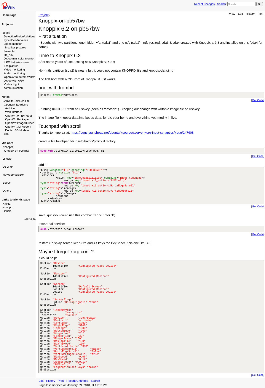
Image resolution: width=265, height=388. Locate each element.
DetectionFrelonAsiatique (19, 36)
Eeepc (7, 182)
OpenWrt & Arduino (16, 104)
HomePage (9, 15)
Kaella (6, 203)
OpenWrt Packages (17, 119)
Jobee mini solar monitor (19, 58)
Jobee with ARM (14, 80)
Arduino (10, 108)
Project (43, 15)
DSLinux (8, 166)
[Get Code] (257, 100)
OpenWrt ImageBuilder (19, 123)
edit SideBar (30, 219)
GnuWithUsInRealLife (16, 101)
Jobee (6, 32)
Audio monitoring (14, 73)
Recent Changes (204, 4)
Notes (6, 96)
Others (7, 190)
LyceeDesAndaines (16, 40)
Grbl (6, 134)
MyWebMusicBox (13, 174)
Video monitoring (14, 69)
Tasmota (9, 51)
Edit (240, 13)
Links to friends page (16, 199)
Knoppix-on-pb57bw (16, 150)
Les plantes (11, 65)
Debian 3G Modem (17, 130)
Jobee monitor (13, 43)
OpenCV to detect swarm (19, 77)
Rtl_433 (9, 54)
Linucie (7, 158)
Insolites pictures (15, 47)
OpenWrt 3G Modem (18, 126)
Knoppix (8, 147)
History (250, 13)
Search (221, 4)
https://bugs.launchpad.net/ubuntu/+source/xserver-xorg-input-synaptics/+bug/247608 (132, 132)
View (232, 13)
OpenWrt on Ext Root (18, 115)
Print (260, 13)
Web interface (13, 112)
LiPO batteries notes (16, 62)
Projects (7, 24)
